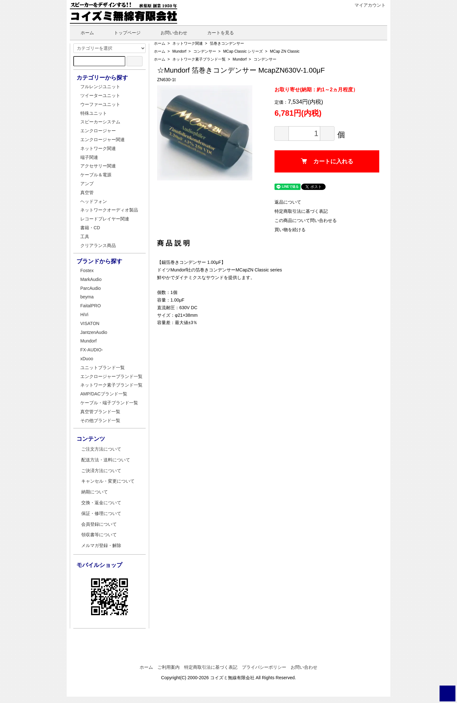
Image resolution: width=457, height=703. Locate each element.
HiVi (84, 314)
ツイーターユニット (100, 95)
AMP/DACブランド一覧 (103, 393)
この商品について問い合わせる (306, 220)
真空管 (87, 192)
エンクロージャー (98, 130)
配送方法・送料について (105, 459)
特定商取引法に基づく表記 (301, 211)
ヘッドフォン (93, 201)
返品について (288, 202)
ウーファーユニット (100, 104)
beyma (87, 296)
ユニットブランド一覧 (102, 367)
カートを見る (216, 32)
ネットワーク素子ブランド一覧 (199, 59)
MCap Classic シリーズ (243, 51)
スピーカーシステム (100, 121)
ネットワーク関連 (187, 43)
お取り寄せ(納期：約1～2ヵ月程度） (316, 89)
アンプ (87, 183)
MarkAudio (91, 279)
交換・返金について (101, 502)
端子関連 (89, 157)
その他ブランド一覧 (100, 420)
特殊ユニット (93, 113)
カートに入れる (327, 161)
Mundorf (179, 51)
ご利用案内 (168, 667)
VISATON (89, 323)
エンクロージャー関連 (102, 139)
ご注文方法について (101, 449)
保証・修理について (101, 513)
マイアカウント (367, 5)
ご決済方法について (101, 470)
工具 (84, 236)
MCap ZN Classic (285, 51)
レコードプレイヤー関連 (104, 218)
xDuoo (86, 358)
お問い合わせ (169, 32)
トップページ (123, 32)
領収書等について (99, 534)
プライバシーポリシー (264, 667)
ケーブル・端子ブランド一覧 (109, 402)
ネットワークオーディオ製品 (109, 209)
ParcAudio (90, 288)
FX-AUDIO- (91, 349)
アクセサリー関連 (98, 165)
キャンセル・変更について (108, 481)
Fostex (87, 270)
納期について (94, 491)
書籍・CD (90, 227)
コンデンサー (204, 51)
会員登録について (99, 524)
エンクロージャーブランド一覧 (111, 376)
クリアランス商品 (98, 245)
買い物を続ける (290, 229)
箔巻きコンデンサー (227, 43)
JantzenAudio (93, 332)
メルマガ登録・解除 (101, 545)
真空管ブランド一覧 (100, 411)
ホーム (82, 32)
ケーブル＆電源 (95, 174)
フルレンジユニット (100, 86)
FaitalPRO (90, 305)
